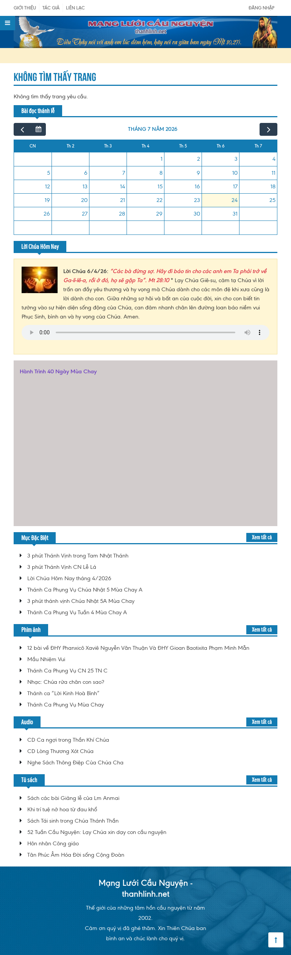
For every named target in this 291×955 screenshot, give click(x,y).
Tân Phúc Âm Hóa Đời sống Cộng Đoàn (75, 854)
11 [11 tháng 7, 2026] (273, 172)
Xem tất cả (262, 537)
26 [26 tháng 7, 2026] (47, 213)
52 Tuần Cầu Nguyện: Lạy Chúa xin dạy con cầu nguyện (96, 832)
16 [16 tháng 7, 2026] (197, 186)
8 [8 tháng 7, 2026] (161, 172)
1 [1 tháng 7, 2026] (162, 158)
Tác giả (50, 8)
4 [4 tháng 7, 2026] (273, 158)
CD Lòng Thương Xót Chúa (60, 751)
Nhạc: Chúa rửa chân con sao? (65, 682)
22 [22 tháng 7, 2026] (159, 200)
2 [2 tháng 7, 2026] (198, 158)
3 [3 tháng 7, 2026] (236, 158)
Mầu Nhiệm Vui (46, 659)
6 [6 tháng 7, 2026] (86, 172)
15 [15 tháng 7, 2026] (160, 186)
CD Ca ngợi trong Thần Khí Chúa (68, 739)
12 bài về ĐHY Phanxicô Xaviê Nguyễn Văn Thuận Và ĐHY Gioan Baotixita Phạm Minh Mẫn (138, 647)
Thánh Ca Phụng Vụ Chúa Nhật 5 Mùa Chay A (84, 589)
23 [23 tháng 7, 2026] (197, 200)
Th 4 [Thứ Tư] (145, 146)
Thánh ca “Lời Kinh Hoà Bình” (63, 693)
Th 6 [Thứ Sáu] (221, 146)
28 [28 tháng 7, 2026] (122, 213)
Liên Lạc (75, 8)
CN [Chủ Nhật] (33, 146)
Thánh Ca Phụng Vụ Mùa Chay (65, 704)
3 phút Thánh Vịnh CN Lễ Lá (61, 567)
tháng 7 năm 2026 (152, 129)
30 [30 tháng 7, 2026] (197, 213)
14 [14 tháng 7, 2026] (122, 186)
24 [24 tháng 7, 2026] (235, 200)
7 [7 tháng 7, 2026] (123, 172)
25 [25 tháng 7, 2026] (272, 200)
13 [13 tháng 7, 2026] (85, 186)
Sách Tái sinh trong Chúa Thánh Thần (73, 820)
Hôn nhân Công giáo (53, 843)
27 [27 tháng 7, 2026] (85, 213)
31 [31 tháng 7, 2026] (235, 213)
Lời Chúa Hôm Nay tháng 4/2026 (69, 578)
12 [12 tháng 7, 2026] (47, 186)
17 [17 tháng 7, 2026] (235, 186)
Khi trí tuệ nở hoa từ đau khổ (62, 809)
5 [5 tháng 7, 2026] (48, 172)
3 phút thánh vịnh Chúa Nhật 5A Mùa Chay (81, 601)
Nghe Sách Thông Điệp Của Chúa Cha (75, 762)
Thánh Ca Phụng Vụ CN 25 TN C (67, 670)
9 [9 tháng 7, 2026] (198, 172)
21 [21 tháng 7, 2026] (122, 200)
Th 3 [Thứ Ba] (108, 146)
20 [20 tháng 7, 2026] (84, 200)
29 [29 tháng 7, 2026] (159, 213)
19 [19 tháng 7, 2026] (47, 200)
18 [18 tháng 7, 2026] (273, 186)
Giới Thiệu (25, 8)
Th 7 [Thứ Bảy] (258, 146)
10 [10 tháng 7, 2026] (235, 172)
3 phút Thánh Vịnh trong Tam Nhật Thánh (77, 555)
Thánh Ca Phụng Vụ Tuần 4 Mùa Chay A (77, 612)
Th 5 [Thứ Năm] (183, 146)
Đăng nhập (261, 8)
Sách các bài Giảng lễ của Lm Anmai (73, 798)
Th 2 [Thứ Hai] (70, 146)
